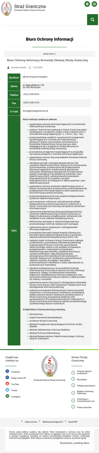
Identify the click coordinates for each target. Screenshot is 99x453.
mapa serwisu (31, 421)
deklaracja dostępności (52, 421)
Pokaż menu (48, 54)
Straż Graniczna (26, 6)
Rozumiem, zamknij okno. (75, 443)
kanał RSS (73, 421)
